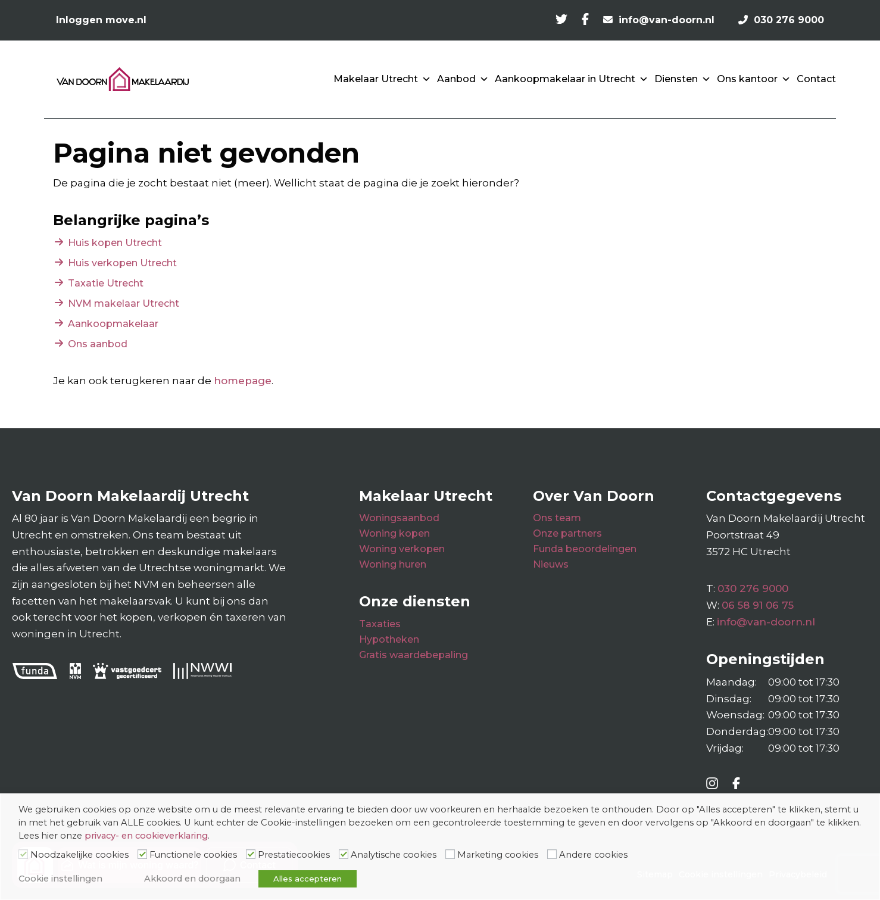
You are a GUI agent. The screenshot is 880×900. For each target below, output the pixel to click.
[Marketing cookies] (450, 854)
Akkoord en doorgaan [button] (192, 878)
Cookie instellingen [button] (60, 878)
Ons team (557, 518)
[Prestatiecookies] (250, 854)
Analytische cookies (393, 854)
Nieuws (551, 564)
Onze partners (567, 533)
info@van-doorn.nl (766, 622)
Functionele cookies (193, 854)
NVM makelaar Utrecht (123, 303)
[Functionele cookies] (142, 854)
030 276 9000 (752, 588)
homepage (243, 381)
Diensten (682, 79)
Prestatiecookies (294, 854)
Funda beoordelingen (584, 549)
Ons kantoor (754, 79)
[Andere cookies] (552, 854)
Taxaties (380, 624)
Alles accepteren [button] (307, 878)
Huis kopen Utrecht (115, 242)
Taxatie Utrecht (105, 283)
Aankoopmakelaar (113, 323)
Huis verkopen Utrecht (122, 263)
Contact (816, 79)
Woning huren (392, 564)
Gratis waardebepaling (413, 655)
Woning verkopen (402, 549)
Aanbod (463, 79)
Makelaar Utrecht (382, 79)
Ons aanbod (97, 344)
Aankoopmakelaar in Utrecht (571, 79)
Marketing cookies (497, 854)
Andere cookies (593, 854)
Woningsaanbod (399, 518)
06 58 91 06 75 (758, 605)
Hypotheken (389, 639)
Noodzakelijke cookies (79, 854)
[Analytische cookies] (343, 854)
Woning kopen (394, 533)
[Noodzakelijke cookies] (23, 854)
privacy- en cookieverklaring (146, 835)
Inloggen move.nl (101, 20)
